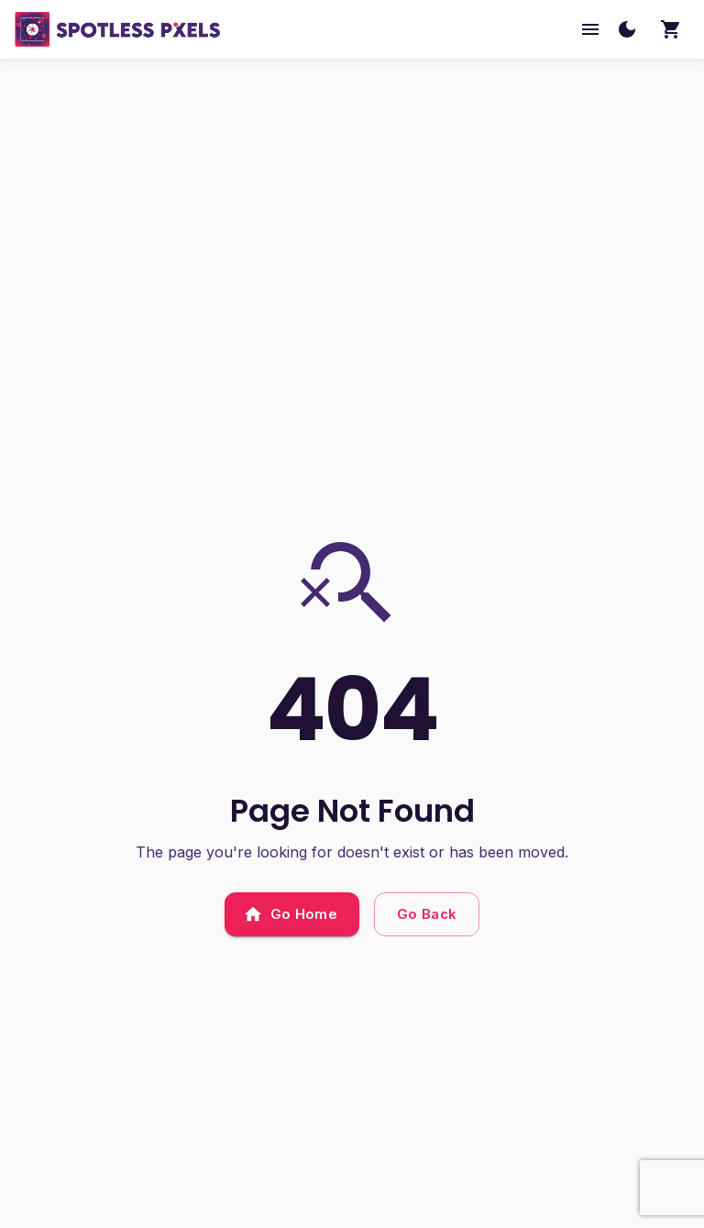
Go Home (292, 914)
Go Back (426, 914)
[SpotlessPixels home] (118, 29)
